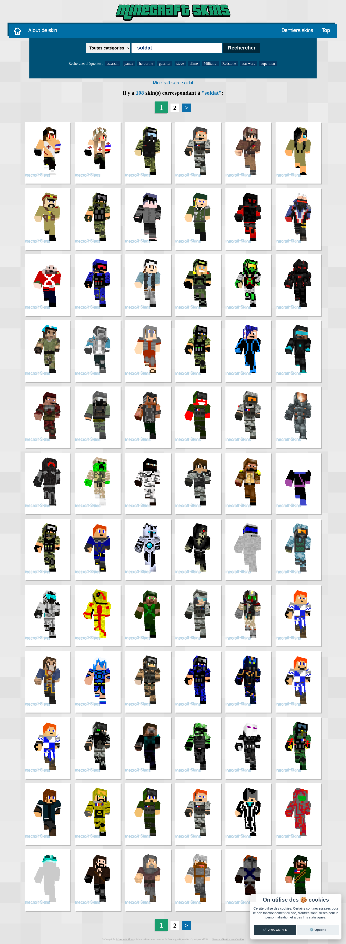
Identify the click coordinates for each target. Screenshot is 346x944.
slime (194, 63)
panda (128, 63)
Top (326, 30)
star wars (248, 63)
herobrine (146, 63)
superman (268, 63)
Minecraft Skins (125, 939)
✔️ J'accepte (275, 929)
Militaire (210, 63)
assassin (113, 63)
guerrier (164, 63)
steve (180, 63)
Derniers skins (297, 30)
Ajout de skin (42, 30)
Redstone (229, 63)
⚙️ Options (318, 929)
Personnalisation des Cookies (228, 939)
